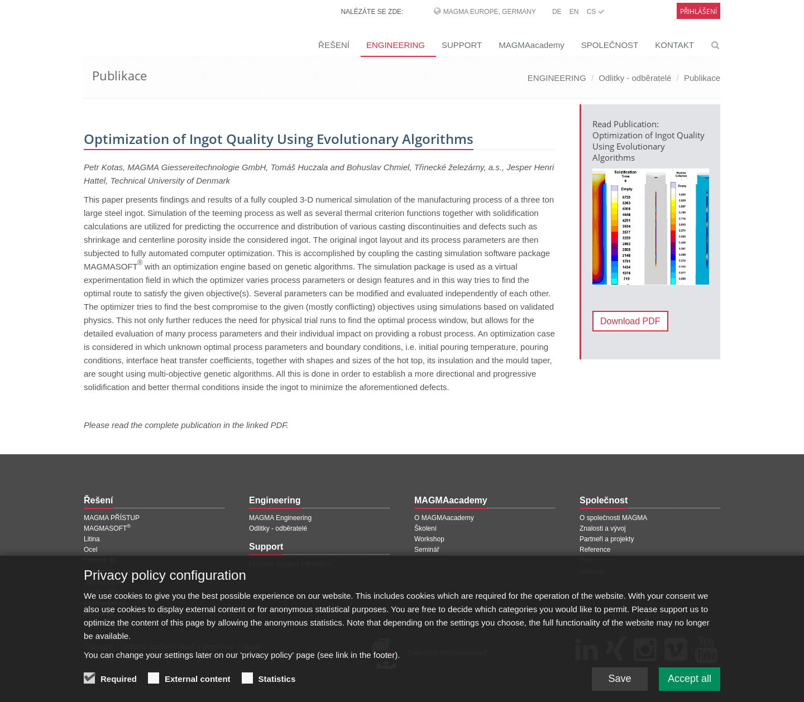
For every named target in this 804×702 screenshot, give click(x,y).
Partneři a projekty (607, 539)
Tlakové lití (100, 560)
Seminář (426, 550)
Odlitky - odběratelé (635, 78)
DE (557, 12)
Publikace (702, 78)
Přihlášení (698, 11)
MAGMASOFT (107, 528)
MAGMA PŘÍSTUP (112, 518)
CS (596, 12)
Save (619, 687)
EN (574, 12)
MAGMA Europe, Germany (489, 12)
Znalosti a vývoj (603, 528)
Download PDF (630, 321)
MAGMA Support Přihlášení (290, 564)
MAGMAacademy (531, 45)
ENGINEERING (395, 45)
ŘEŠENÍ (334, 45)
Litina (92, 539)
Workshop (429, 539)
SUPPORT (462, 45)
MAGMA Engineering (280, 518)
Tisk (586, 560)
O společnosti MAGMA (613, 518)
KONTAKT (674, 45)
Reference (595, 550)
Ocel (91, 550)
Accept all (689, 687)
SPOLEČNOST (610, 45)
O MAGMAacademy (444, 518)
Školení (425, 528)
